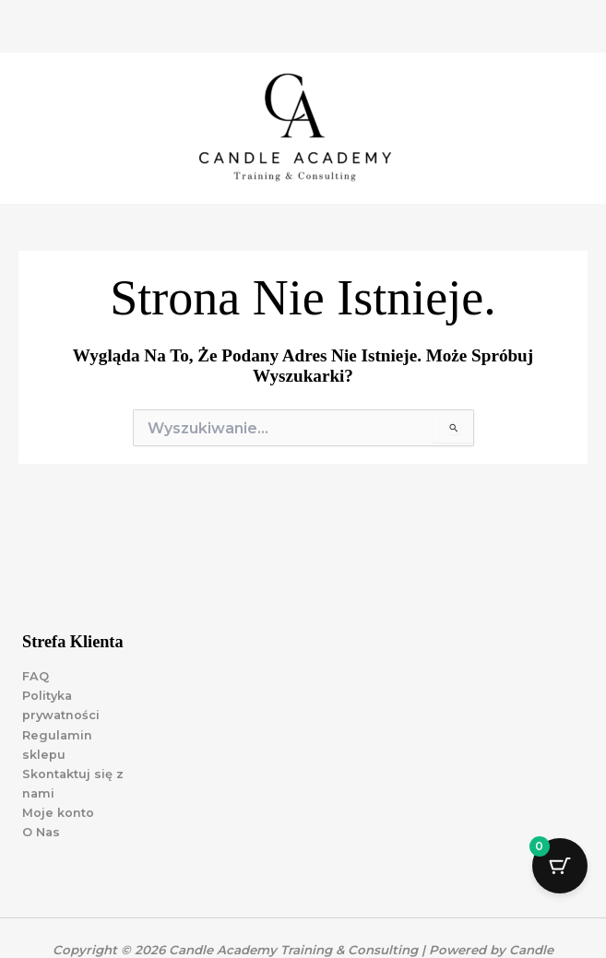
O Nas (41, 832)
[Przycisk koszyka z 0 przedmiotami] (560, 865)
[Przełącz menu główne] (569, 128)
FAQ (35, 676)
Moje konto (58, 813)
